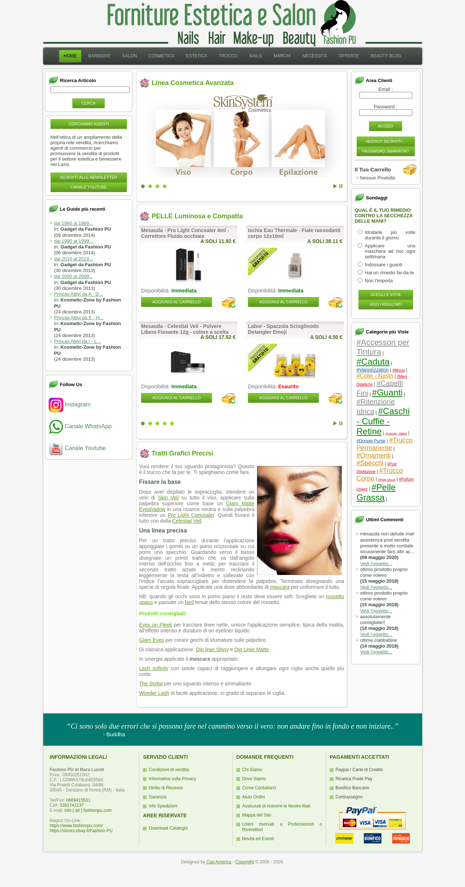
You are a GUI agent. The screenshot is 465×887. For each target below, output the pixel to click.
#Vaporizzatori (373, 370)
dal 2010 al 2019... (73, 259)
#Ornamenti (374, 455)
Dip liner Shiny (212, 649)
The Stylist (151, 683)
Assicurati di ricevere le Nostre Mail (276, 806)
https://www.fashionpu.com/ (76, 825)
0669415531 (78, 800)
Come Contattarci (259, 787)
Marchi (281, 55)
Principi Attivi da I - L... (77, 341)
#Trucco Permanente (385, 444)
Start (335, 186)
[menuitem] (70, 56)
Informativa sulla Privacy (172, 778)
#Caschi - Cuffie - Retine (383, 421)
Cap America (219, 861)
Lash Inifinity (154, 668)
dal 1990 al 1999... (73, 241)
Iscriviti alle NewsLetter (88, 177)
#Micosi (399, 370)
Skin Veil (168, 498)
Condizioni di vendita (169, 769)
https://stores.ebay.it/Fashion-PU (81, 830)
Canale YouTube (88, 187)
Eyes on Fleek (155, 625)
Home (70, 55)
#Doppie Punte (371, 441)
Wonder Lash (154, 693)
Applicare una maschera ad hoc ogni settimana (390, 251)
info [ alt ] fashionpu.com (88, 810)
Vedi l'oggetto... (376, 563)
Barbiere (99, 55)
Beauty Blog (386, 55)
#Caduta (373, 361)
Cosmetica (161, 55)
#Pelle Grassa (376, 492)
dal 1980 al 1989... (73, 223)
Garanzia (158, 796)
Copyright (244, 861)
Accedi (385, 126)
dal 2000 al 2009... (73, 276)
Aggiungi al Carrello (176, 302)
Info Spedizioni (163, 806)
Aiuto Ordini (253, 796)
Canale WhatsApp (80, 426)
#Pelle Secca (386, 479)
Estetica (197, 55)
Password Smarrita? (385, 151)
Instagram (70, 404)
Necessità (314, 55)
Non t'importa (379, 280)
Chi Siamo (252, 769)
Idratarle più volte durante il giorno (390, 235)
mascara (280, 587)
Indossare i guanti (383, 264)
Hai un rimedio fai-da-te (389, 272)
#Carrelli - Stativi (396, 433)
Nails (255, 55)
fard (189, 602)
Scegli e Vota (385, 294)
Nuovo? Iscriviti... (385, 141)
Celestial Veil (186, 521)
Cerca (88, 103)
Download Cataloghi (168, 828)
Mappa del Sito (256, 815)
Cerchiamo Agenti (88, 124)
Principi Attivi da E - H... (79, 317)
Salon (129, 55)
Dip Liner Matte (251, 649)
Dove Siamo (254, 778)
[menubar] (232, 56)
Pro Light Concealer (191, 515)
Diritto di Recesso (166, 787)
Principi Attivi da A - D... (78, 294)
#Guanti (387, 392)
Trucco (228, 55)
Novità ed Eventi (258, 838)
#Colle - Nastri (375, 376)
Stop (340, 186)
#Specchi (370, 463)
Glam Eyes (151, 640)
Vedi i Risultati (385, 304)
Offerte (349, 55)
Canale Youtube (77, 448)
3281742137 (72, 805)
